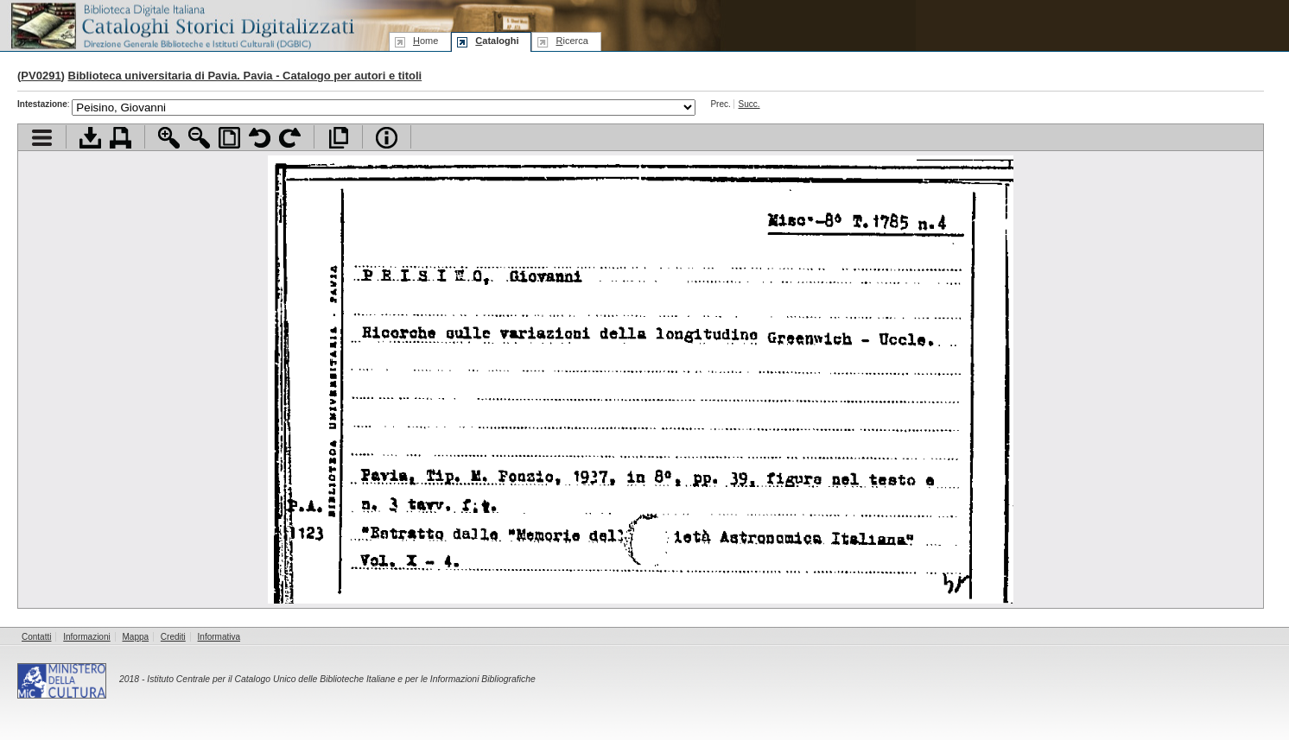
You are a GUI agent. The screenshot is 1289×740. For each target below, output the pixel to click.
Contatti (36, 637)
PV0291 (40, 75)
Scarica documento (90, 138)
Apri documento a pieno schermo (338, 138)
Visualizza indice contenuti (42, 138)
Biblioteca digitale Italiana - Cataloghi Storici (181, 24)
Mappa (136, 637)
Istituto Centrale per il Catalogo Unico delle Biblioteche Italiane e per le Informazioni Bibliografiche (341, 679)
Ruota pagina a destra (290, 138)
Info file (386, 138)
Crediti (173, 637)
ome (425, 40)
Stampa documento (120, 138)
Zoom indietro (199, 138)
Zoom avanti (169, 138)
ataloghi (496, 40)
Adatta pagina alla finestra (229, 138)
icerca (571, 40)
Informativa (219, 637)
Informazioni (86, 637)
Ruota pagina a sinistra (259, 138)
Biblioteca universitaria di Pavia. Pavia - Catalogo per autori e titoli (245, 75)
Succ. (749, 104)
